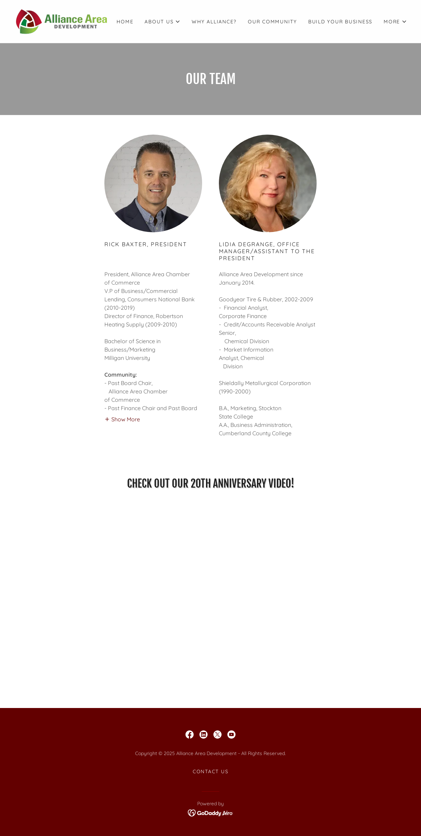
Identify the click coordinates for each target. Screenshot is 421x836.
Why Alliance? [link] (214, 21)
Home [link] (125, 21)
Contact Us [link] (211, 771)
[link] (61, 20)
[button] (162, 21)
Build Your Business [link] (340, 21)
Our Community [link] (272, 21)
